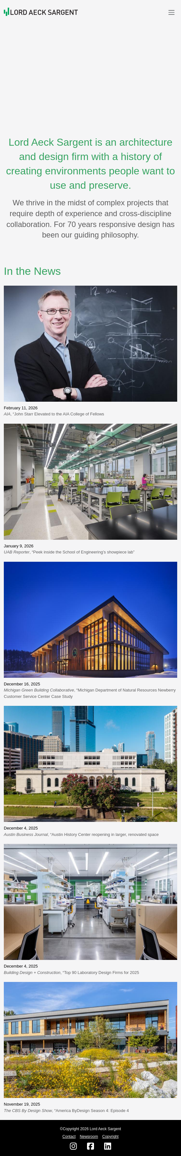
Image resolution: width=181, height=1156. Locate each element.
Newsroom (89, 1136)
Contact (69, 1136)
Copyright (110, 1136)
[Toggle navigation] (171, 12)
